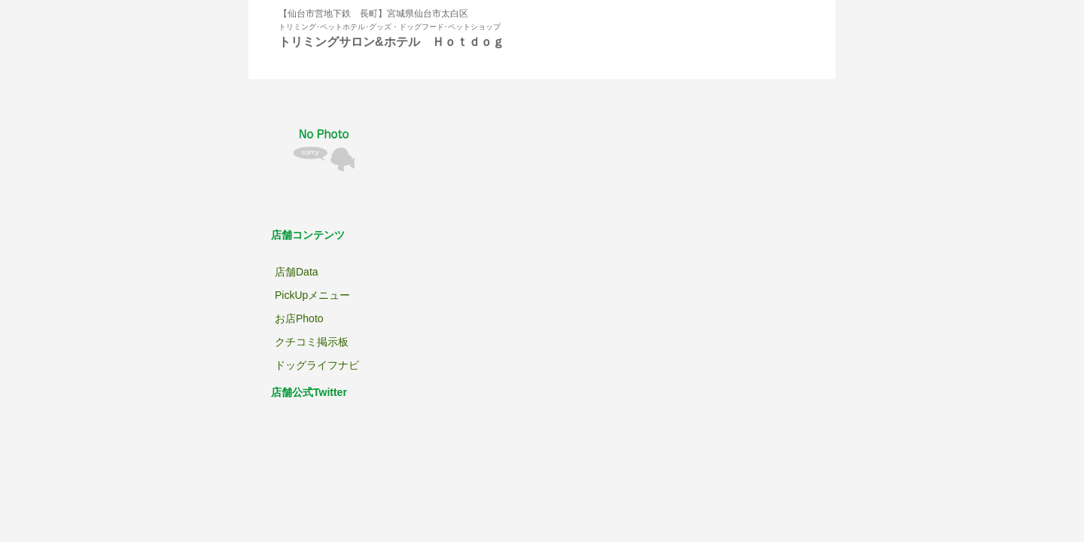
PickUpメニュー (312, 295)
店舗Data (296, 272)
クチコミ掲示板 (312, 342)
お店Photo (299, 318)
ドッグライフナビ (317, 365)
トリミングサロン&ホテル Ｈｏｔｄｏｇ (391, 41)
